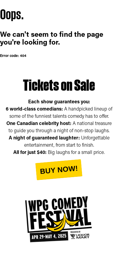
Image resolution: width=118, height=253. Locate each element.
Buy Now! (59, 169)
